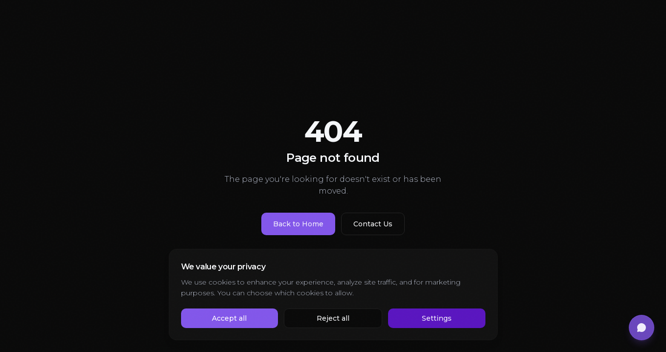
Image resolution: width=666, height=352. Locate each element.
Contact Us (372, 224)
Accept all (229, 318)
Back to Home (298, 224)
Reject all (333, 318)
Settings (437, 318)
